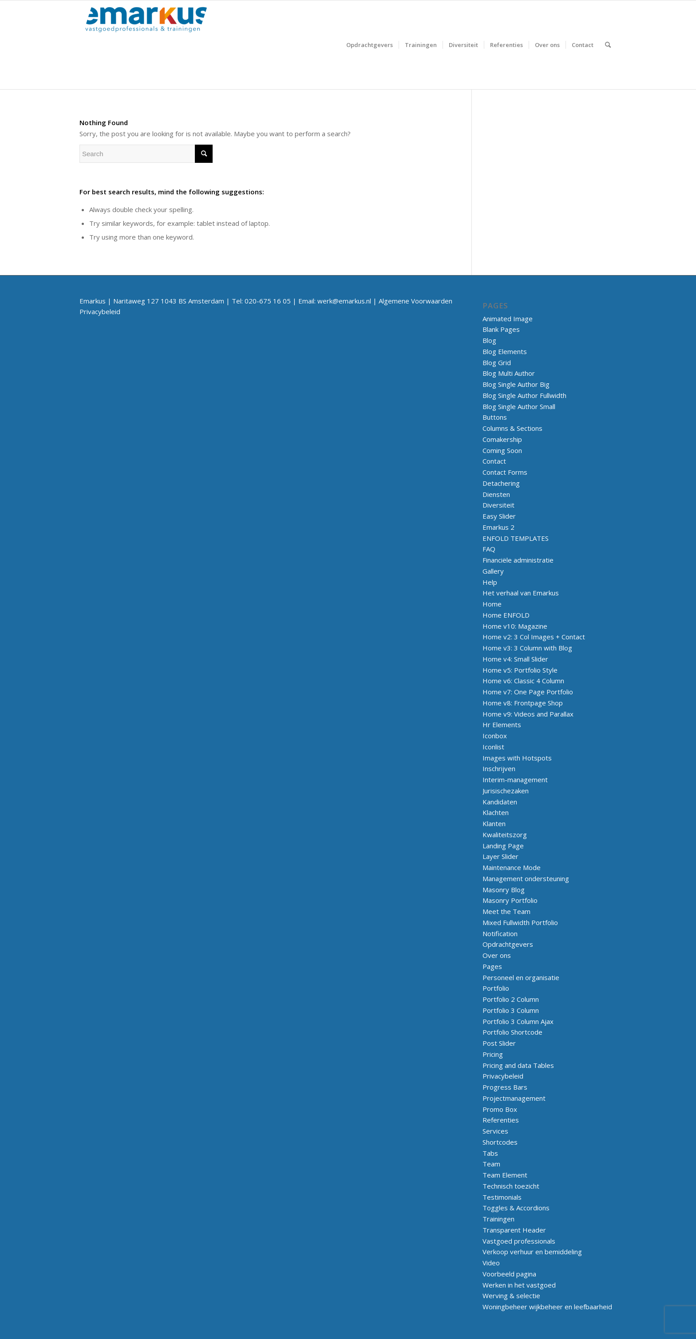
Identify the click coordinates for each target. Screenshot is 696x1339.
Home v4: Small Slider (515, 658)
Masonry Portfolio (510, 900)
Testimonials (502, 1197)
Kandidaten (499, 801)
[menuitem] (369, 44)
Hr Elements (501, 724)
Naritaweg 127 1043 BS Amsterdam (168, 300)
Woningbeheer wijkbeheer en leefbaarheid (547, 1306)
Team (491, 1163)
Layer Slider (500, 856)
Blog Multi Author (508, 373)
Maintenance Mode (511, 867)
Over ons (496, 955)
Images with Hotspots (517, 757)
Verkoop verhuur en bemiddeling (532, 1251)
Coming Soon (502, 450)
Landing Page (503, 845)
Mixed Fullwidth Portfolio (520, 922)
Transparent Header (514, 1229)
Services (495, 1130)
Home (492, 603)
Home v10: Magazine (514, 626)
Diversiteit (498, 504)
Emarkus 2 (498, 527)
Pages (492, 966)
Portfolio (495, 988)
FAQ (488, 548)
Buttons (494, 417)
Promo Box (499, 1109)
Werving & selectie (511, 1295)
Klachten (495, 812)
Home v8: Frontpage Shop (522, 702)
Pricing (492, 1054)
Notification (500, 933)
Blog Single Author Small (518, 406)
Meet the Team (506, 911)
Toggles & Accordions (516, 1207)
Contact (494, 461)
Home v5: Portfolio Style (520, 670)
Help (489, 582)
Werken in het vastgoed (519, 1284)
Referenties (500, 1119)
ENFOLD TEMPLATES (515, 538)
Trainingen (498, 1218)
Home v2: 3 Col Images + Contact (533, 636)
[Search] (608, 44)
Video (491, 1262)
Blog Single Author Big (516, 384)
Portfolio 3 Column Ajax (518, 1021)
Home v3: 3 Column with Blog (527, 647)
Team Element (504, 1174)
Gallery (493, 571)
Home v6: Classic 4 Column (523, 680)
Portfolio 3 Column (510, 1010)
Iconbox (494, 735)
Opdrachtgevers (507, 944)
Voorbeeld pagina (509, 1273)
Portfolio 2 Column (510, 999)
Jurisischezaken (505, 790)
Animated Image (507, 318)
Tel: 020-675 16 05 (261, 300)
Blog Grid (496, 362)
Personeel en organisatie (520, 977)
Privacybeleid (99, 311)
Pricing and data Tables (518, 1065)
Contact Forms (504, 472)
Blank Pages (501, 329)
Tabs (490, 1153)
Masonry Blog (503, 889)
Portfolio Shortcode (512, 1032)
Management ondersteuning (525, 878)
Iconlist (493, 746)
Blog (489, 340)
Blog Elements (504, 351)
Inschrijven (498, 768)
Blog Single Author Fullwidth (524, 395)
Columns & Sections (512, 428)
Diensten (496, 494)
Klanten (494, 823)
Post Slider (499, 1043)
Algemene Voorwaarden (415, 300)
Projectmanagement (514, 1098)
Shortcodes (500, 1142)
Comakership (502, 439)
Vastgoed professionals (518, 1241)
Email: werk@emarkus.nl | (338, 300)
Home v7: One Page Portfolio (527, 691)
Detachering (501, 483)
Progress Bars (504, 1087)
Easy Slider (499, 516)
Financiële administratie (518, 559)
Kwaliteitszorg (504, 834)
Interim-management (515, 779)
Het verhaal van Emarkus (520, 592)
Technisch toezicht (510, 1185)
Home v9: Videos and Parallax (527, 713)
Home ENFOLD (506, 614)
